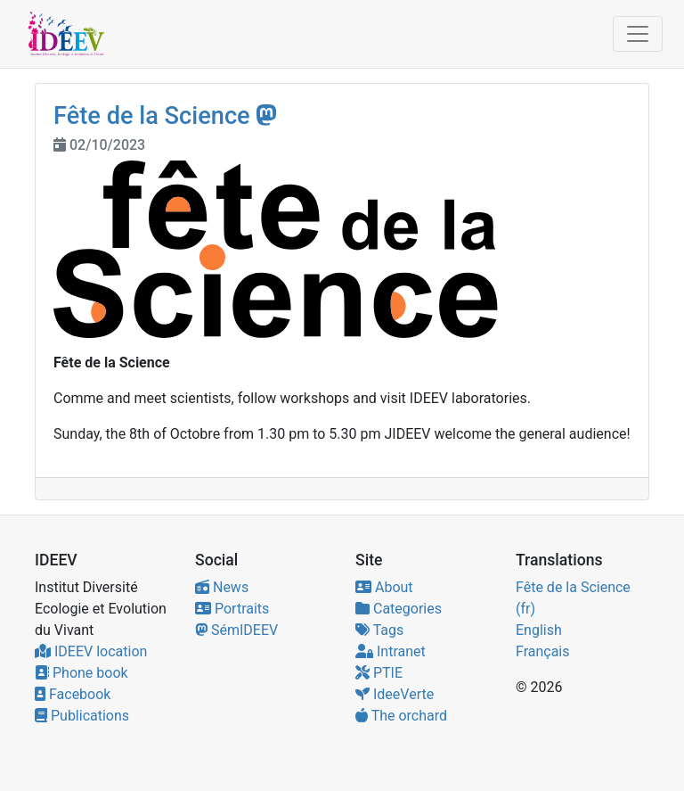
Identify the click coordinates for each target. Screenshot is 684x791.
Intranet (390, 651)
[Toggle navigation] (638, 34)
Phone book (81, 672)
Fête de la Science (151, 116)
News (221, 587)
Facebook (72, 694)
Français (543, 651)
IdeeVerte (394, 694)
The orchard (401, 715)
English (539, 630)
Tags (379, 630)
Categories (398, 608)
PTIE (379, 672)
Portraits (232, 608)
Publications (82, 715)
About (384, 587)
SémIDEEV (236, 630)
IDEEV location (91, 651)
